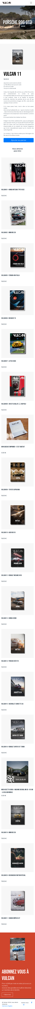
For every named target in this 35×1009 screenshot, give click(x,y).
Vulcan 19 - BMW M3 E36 (8, 832)
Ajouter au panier (18, 140)
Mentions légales (7, 1006)
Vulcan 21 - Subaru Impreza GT (10, 918)
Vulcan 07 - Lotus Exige (8, 361)
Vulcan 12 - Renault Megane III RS (11, 575)
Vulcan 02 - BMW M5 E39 (8, 232)
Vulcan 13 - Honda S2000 (8, 618)
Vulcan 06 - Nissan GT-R (8, 318)
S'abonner (7, 994)
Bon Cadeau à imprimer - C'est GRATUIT (13, 447)
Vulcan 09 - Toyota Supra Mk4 (10, 490)
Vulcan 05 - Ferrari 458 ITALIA (10, 275)
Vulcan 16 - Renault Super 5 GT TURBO (13, 747)
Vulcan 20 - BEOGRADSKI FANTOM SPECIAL (13, 875)
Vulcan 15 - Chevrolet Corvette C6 (12, 704)
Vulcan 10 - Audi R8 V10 (8, 532)
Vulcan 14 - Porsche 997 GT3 (10, 661)
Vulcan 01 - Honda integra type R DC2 (12, 190)
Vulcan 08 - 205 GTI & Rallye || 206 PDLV (13, 404)
